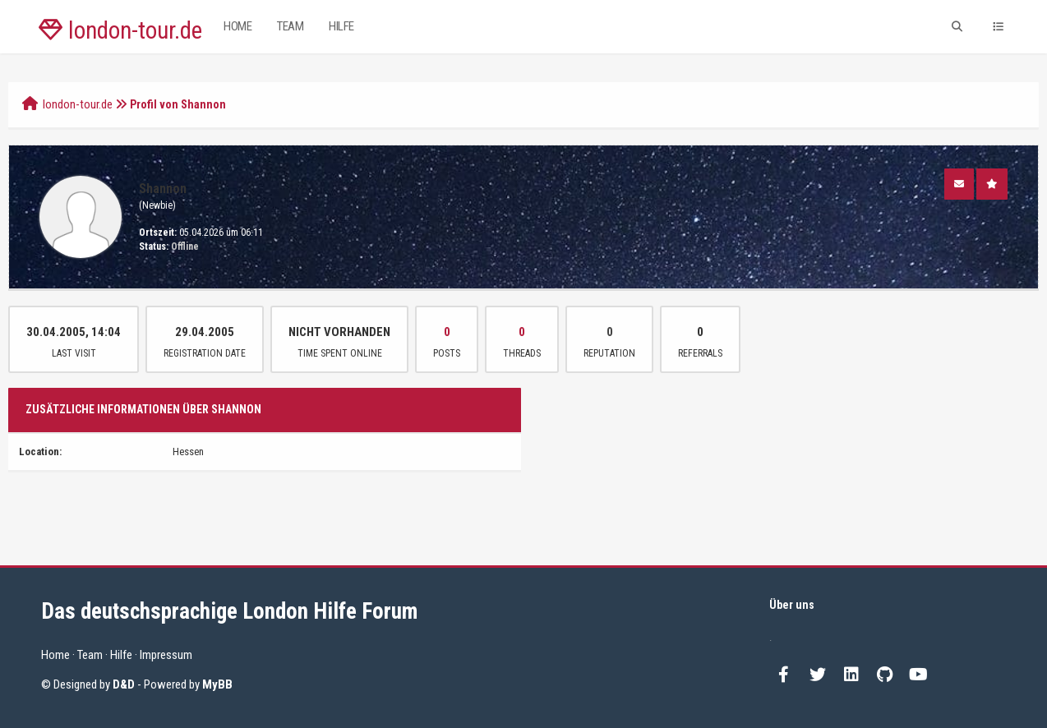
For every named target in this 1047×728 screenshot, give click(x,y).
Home (237, 26)
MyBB (217, 684)
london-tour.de (120, 30)
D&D (124, 684)
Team (290, 26)
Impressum (166, 654)
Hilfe (341, 26)
